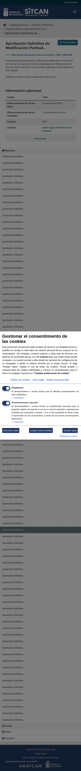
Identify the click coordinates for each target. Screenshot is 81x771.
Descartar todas (11, 430)
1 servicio (17, 397)
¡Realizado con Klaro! (69, 436)
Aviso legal (38, 380)
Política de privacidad (58, 380)
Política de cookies (20, 380)
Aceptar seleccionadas (41, 430)
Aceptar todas (70, 430)
